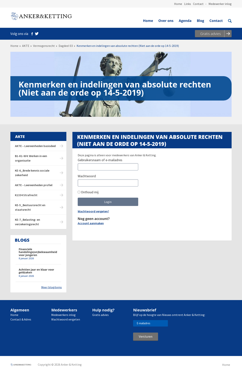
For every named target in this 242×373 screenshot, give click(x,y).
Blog (200, 20)
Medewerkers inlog (63, 315)
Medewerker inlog (220, 4)
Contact (198, 4)
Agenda (185, 20)
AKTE (25, 46)
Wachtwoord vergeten (65, 319)
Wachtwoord (87, 176)
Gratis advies (100, 315)
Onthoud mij (88, 192)
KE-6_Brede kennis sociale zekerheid (32, 173)
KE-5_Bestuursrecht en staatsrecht (30, 207)
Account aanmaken (91, 223)
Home (178, 4)
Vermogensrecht (44, 46)
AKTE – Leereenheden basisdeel (35, 146)
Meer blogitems (51, 287)
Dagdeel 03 (66, 46)
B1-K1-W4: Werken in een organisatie (31, 158)
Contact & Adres (20, 319)
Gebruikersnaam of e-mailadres (100, 160)
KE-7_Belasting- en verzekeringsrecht (27, 222)
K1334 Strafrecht (26, 195)
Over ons (166, 20)
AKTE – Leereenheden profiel (33, 185)
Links (187, 4)
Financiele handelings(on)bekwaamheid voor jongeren (38, 252)
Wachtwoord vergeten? (93, 211)
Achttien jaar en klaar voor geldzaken (36, 271)
